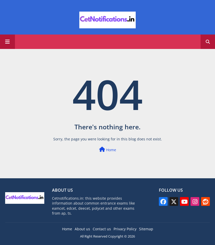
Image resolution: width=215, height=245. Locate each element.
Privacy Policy (125, 228)
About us (82, 228)
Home (107, 149)
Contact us (102, 228)
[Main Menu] (7, 42)
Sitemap (146, 228)
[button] (208, 42)
